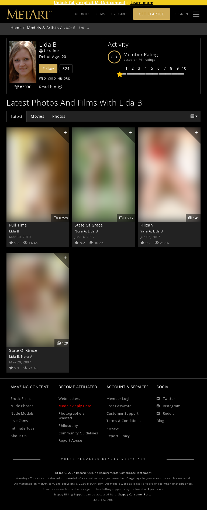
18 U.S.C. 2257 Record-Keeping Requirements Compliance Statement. (104, 473)
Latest (16, 116)
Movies (37, 116)
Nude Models (22, 413)
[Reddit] (165, 413)
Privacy (112, 428)
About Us (18, 436)
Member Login (119, 398)
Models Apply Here (74, 406)
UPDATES (83, 14)
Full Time (18, 225)
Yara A (145, 231)
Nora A (80, 231)
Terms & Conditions (123, 420)
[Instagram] (168, 406)
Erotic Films (20, 398)
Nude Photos (22, 406)
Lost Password (119, 406)
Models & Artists (43, 27)
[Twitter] (166, 398)
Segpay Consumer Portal (135, 494)
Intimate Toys (22, 428)
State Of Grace (89, 225)
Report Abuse (70, 440)
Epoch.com (155, 489)
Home (16, 27)
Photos (58, 116)
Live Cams (19, 420)
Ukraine (49, 50)
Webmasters (69, 398)
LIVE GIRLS (119, 14)
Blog (160, 420)
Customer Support (122, 413)
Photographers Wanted (71, 416)
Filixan (146, 225)
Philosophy (68, 425)
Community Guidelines (78, 433)
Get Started (152, 13)
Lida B (14, 231)
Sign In (181, 14)
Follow (48, 68)
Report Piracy (118, 436)
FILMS (100, 14)
